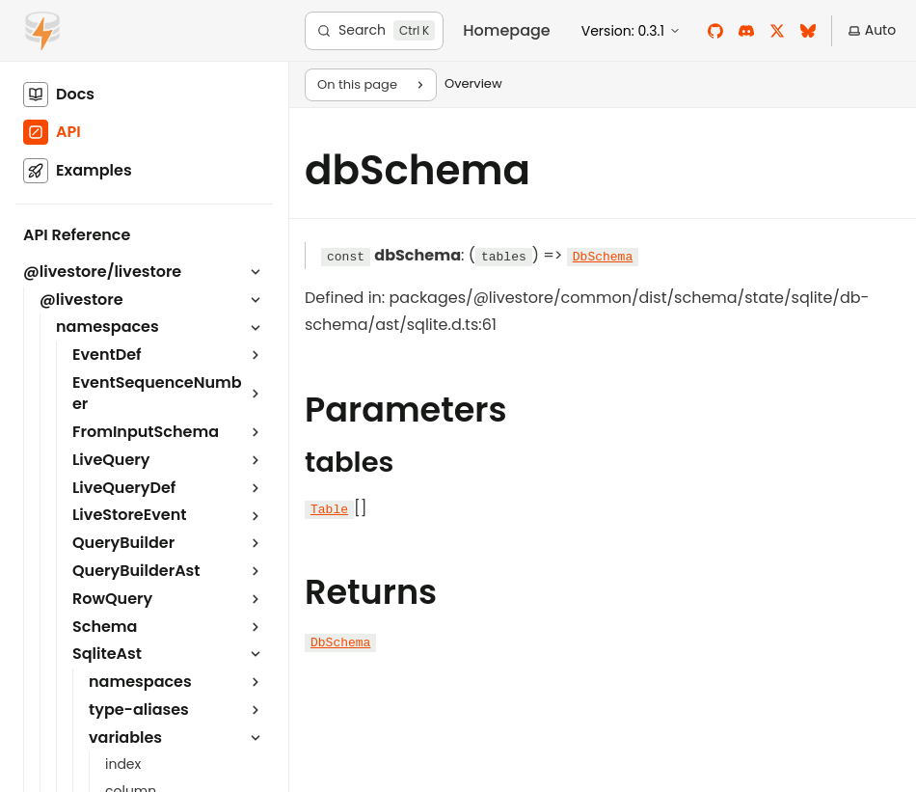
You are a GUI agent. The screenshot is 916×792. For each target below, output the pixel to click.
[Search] (374, 31)
